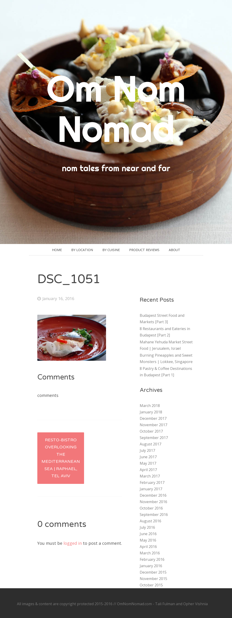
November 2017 (153, 424)
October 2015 (151, 585)
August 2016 (150, 520)
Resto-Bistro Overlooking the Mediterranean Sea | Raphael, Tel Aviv (60, 458)
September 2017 (154, 437)
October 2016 (151, 508)
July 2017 (147, 450)
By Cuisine (111, 250)
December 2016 (153, 495)
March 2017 (150, 476)
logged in (72, 543)
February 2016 (152, 559)
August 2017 (150, 444)
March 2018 (150, 405)
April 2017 (148, 469)
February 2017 (152, 482)
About (174, 250)
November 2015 (153, 578)
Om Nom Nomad (116, 108)
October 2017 (151, 431)
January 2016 (151, 565)
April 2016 (148, 546)
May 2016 (148, 540)
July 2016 (147, 527)
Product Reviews (144, 250)
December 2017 (153, 418)
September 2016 (154, 514)
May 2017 (148, 463)
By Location (82, 250)
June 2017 (148, 456)
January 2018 (151, 412)
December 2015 (153, 572)
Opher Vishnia (195, 603)
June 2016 (148, 533)
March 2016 (150, 553)
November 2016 (153, 501)
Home (57, 250)
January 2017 (151, 488)
